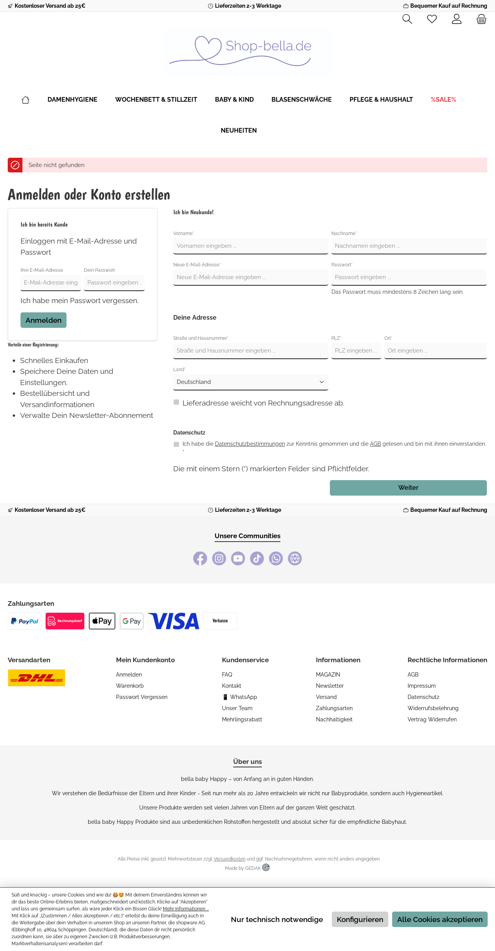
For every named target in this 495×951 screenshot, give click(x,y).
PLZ (336, 338)
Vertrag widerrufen (432, 719)
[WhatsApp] (276, 558)
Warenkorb (130, 686)
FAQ (227, 674)
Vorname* (183, 233)
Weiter (408, 487)
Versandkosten (230, 859)
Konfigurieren (360, 919)
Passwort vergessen (141, 697)
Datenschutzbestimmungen (250, 444)
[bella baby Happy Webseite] (295, 558)
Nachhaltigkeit (334, 719)
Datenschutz (423, 697)
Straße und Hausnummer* (201, 338)
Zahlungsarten (334, 708)
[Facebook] (200, 558)
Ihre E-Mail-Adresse (41, 270)
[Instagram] (219, 558)
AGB (375, 444)
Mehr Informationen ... (186, 909)
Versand (326, 697)
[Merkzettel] (432, 19)
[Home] (34, 99)
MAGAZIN (328, 674)
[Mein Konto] (456, 19)
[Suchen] (407, 19)
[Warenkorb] (479, 19)
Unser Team (237, 708)
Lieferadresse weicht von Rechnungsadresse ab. (264, 403)
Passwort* (342, 265)
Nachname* (344, 233)
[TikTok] (257, 558)
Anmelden (43, 320)
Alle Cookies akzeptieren (440, 919)
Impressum (422, 686)
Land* (179, 369)
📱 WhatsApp (239, 697)
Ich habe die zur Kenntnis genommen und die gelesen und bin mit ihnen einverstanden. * (334, 448)
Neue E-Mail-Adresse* (197, 265)
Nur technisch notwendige (277, 919)
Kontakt (231, 686)
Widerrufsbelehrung (433, 708)
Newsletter (330, 686)
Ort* (388, 338)
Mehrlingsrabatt (242, 719)
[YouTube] (238, 558)
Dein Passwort (99, 270)
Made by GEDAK (247, 868)
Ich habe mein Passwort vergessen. (79, 300)
